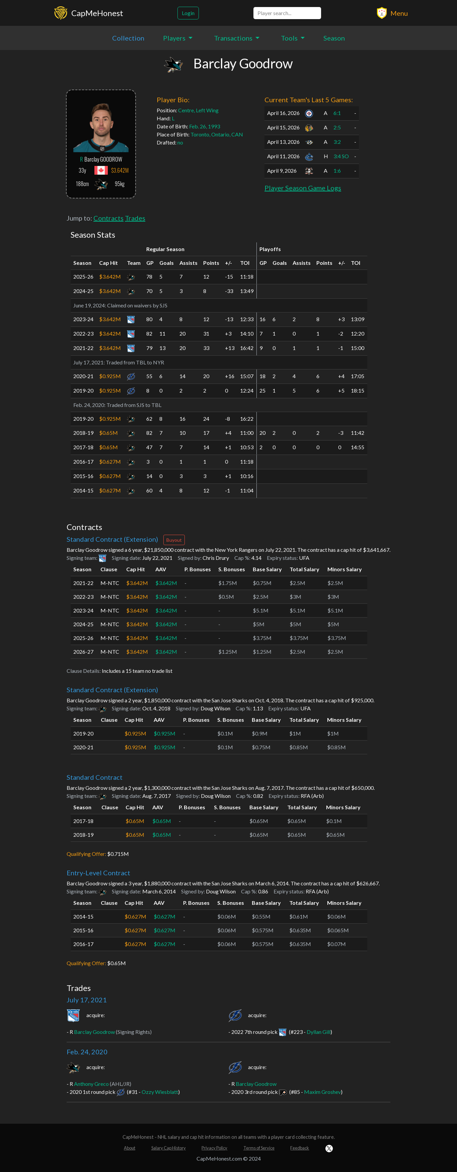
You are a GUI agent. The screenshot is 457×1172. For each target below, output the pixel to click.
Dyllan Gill (318, 1032)
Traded (114, 362)
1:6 (337, 170)
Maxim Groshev (322, 1092)
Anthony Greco (91, 1083)
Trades (135, 218)
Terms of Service (259, 1148)
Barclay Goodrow (94, 1032)
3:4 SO (341, 156)
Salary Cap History (168, 1148)
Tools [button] (290, 38)
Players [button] (175, 38)
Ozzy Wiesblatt (160, 1092)
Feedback (299, 1148)
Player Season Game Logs (302, 188)
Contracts (108, 218)
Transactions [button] (234, 38)
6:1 (337, 113)
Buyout (174, 540)
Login (188, 13)
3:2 (337, 141)
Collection (128, 38)
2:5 (337, 127)
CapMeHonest (97, 13)
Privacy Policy (214, 1148)
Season (334, 38)
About (129, 1148)
